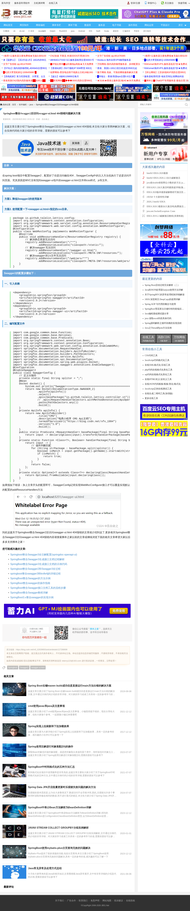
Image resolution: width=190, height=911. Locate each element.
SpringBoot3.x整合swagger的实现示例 (32, 597)
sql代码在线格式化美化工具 (158, 374)
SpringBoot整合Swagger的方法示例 (30, 578)
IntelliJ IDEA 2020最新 (157, 173)
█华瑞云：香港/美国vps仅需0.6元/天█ (116, 76)
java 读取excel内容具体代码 (158, 318)
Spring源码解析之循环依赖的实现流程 (163, 323)
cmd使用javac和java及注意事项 (46, 706)
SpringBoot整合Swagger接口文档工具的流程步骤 (38, 588)
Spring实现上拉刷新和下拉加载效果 (48, 726)
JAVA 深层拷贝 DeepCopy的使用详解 (162, 299)
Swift (98, 31)
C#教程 (6, 31)
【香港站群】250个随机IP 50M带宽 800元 (71, 68)
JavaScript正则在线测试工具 (158, 389)
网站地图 (106, 900)
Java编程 (42, 31)
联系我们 (83, 900)
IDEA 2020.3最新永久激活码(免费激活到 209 (168, 206)
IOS (90, 31)
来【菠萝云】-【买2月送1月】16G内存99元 (24, 60)
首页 (14, 105)
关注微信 (169, 3)
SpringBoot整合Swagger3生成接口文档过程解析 (37, 559)
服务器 (101, 25)
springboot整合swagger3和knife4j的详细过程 (35, 573)
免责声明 (95, 900)
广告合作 (71, 900)
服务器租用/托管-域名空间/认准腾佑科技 (164, 76)
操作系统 (132, 25)
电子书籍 (116, 25)
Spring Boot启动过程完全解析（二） (162, 285)
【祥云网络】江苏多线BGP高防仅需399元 (165, 72)
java (72, 31)
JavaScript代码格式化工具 (157, 360)
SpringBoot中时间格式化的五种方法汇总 (51, 766)
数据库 (87, 25)
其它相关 (147, 31)
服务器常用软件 (22, 3)
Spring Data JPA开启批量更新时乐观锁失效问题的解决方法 (62, 787)
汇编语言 (126, 31)
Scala (106, 31)
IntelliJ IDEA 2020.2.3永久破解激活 (163, 178)
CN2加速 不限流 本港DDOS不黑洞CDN (69, 56)
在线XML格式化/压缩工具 (157, 365)
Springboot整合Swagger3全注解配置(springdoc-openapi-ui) (43, 554)
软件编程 (23, 105)
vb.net (22, 31)
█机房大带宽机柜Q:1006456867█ (160, 60)
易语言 (116, 31)
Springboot (12, 667)
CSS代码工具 (151, 355)
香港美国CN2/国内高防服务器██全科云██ (24, 80)
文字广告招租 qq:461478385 (111, 56)
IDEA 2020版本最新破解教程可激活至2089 (167, 192)
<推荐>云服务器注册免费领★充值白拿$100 (24, 56)
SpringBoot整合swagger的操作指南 (30, 583)
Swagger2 (24, 667)
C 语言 (31, 31)
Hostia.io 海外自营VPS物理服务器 (114, 60)
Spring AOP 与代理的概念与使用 (160, 304)
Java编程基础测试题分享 (157, 313)
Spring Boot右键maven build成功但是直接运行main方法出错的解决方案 (69, 685)
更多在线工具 (151, 398)
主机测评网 (39, 3)
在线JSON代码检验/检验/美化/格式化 (163, 384)
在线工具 (53, 3)
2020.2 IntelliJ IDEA (156, 202)
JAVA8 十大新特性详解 (158, 197)
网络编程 (40, 25)
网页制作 (24, 25)
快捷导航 (184, 3)
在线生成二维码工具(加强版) (159, 393)
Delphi (52, 31)
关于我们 (59, 900)
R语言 (136, 31)
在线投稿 (130, 900)
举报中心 (152, 3)
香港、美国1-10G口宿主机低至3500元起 (117, 68)
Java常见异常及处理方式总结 (45, 868)
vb (14, 31)
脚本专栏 (56, 25)
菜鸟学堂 (5, 3)
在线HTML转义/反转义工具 (158, 379)
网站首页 (8, 25)
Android (81, 31)
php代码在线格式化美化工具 (158, 370)
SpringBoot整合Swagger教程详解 (29, 592)
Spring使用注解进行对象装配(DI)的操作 (50, 746)
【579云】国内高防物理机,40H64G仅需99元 (25, 68)
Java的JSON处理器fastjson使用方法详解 (164, 290)
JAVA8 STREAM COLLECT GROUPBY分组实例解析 (58, 827)
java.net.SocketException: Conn (161, 211)
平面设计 (165, 25)
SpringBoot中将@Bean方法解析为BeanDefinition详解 (59, 807)
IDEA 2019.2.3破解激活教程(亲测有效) (165, 216)
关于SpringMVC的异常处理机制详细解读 (164, 294)
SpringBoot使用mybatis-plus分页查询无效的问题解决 (59, 848)
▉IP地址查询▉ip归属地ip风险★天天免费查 (71, 64)
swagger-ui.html (38, 667)
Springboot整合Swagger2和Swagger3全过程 (35, 568)
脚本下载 (72, 25)
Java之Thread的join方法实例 (158, 328)
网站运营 (149, 25)
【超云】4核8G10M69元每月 (64, 76)
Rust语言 (63, 31)
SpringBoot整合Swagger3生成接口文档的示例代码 (38, 564)
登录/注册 (135, 3)
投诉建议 (118, 900)
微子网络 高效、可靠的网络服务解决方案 (117, 72)
